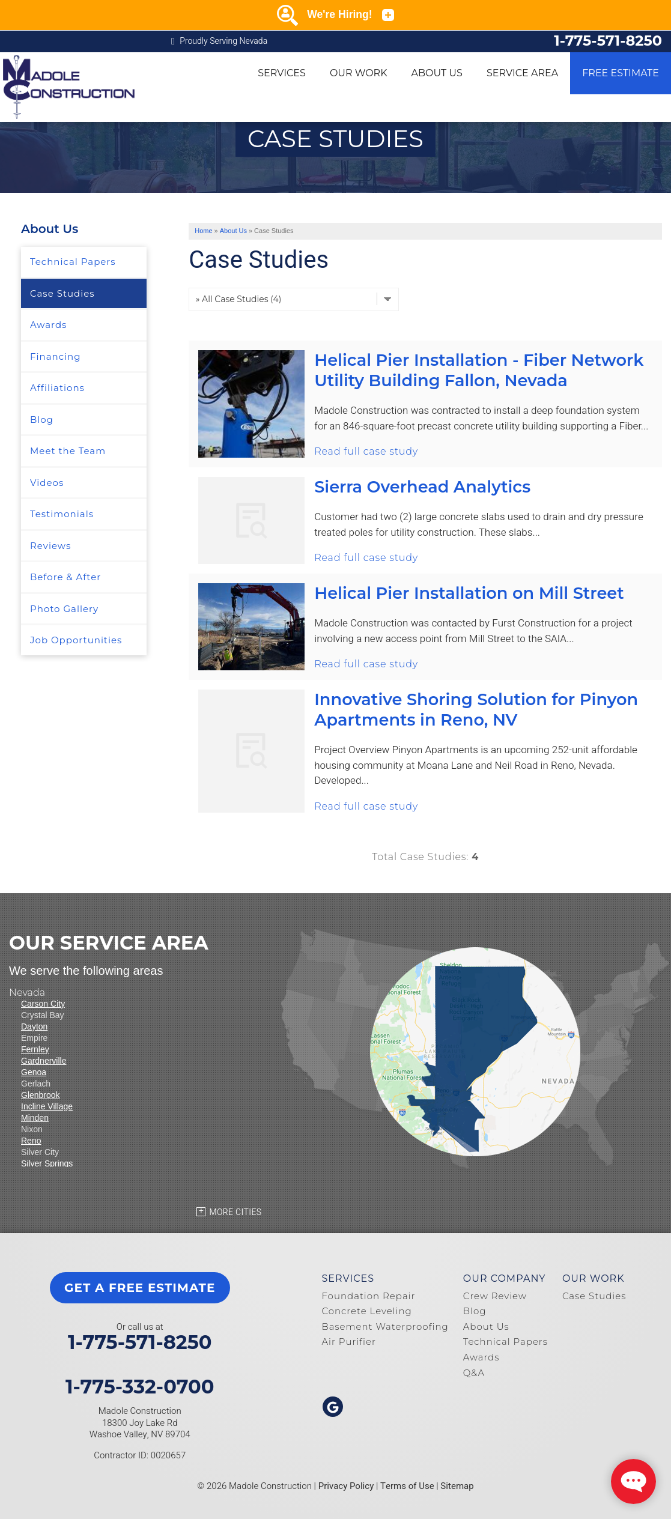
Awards (48, 324)
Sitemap (456, 1486)
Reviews (50, 545)
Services (282, 73)
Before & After (65, 577)
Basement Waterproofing (384, 1326)
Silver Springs (47, 1163)
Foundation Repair (368, 1296)
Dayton (34, 1026)
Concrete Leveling (366, 1311)
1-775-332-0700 (139, 1386)
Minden (35, 1118)
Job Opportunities (76, 640)
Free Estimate (620, 73)
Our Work (358, 73)
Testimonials (62, 514)
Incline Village (47, 1106)
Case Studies (62, 293)
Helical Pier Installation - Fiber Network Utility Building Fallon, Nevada (478, 370)
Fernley (35, 1049)
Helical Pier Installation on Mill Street (469, 593)
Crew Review (495, 1296)
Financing (55, 356)
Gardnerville (43, 1061)
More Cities (235, 1212)
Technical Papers (73, 261)
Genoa (33, 1072)
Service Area (522, 73)
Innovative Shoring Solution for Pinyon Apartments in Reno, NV (476, 710)
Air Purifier (348, 1341)
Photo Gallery (64, 608)
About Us (437, 73)
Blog (41, 419)
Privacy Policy (346, 1486)
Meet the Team (68, 450)
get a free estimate (139, 1288)
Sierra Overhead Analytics (422, 487)
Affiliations (57, 387)
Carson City (43, 1003)
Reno (31, 1140)
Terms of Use (407, 1486)
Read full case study (366, 451)
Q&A (474, 1372)
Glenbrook (40, 1095)
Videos (47, 482)
